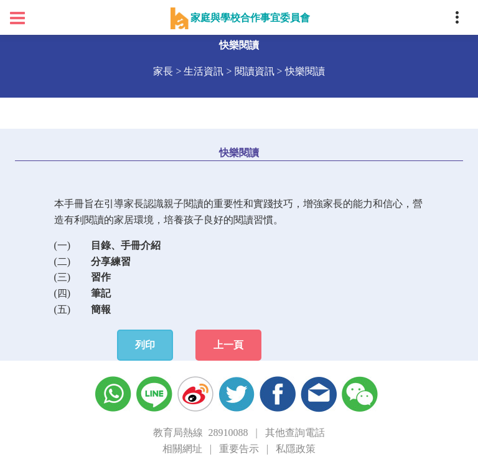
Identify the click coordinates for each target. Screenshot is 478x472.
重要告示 (239, 448)
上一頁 (228, 345)
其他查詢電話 (295, 432)
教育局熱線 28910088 (200, 432)
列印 (145, 345)
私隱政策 (296, 448)
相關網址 (182, 448)
